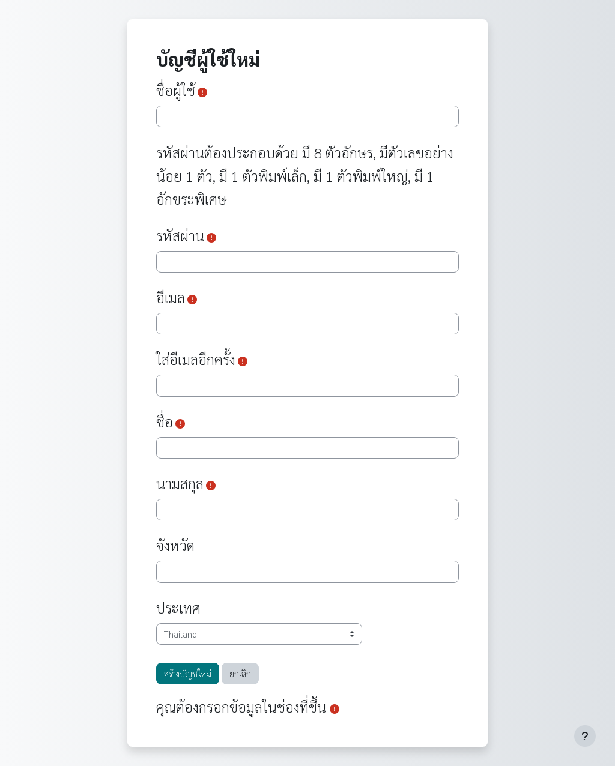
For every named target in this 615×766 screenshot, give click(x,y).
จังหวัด (175, 545)
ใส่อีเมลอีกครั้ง (195, 359)
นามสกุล (180, 483)
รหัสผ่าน (180, 235)
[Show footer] (585, 736)
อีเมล (170, 297)
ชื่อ (164, 421)
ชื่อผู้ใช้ (175, 90)
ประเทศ (178, 607)
